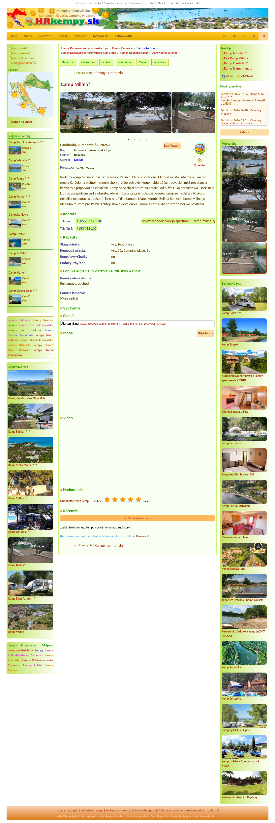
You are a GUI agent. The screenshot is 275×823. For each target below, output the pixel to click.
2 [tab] (135, 140)
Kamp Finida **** (19, 431)
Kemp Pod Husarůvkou (236, 506)
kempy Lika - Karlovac (25, 330)
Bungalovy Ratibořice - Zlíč (238, 474)
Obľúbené (247, 76)
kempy (13, 325)
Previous (62, 114)
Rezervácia (124, 62)
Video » (244, 132)
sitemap (126, 810)
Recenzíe (45, 36)
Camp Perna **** (19, 196)
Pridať (229, 76)
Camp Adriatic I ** (19, 532)
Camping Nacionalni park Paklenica (241, 99)
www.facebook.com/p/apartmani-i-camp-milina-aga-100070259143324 (194, 221)
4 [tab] (146, 140)
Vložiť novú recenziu (137, 519)
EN (244, 36)
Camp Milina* (16, 565)
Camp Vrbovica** (19, 160)
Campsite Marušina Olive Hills (26, 398)
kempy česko (71, 816)
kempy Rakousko (191, 816)
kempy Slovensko (22, 58)
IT (254, 36)
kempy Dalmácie (19, 320)
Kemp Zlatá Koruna (233, 569)
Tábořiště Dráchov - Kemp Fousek (242, 600)
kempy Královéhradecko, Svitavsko (31, 653)
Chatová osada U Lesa (235, 411)
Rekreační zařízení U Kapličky (240, 797)
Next (212, 114)
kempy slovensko (114, 816)
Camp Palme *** (19, 178)
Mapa (28, 36)
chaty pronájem (140, 816)
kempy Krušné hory (21, 650)
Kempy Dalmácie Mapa (134, 53)
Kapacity (67, 62)
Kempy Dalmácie (122, 48)
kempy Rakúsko (21, 53)
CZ (225, 36)
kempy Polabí (32, 665)
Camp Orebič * (18, 234)
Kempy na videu (21, 122)
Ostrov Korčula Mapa (165, 53)
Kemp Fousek (230, 344)
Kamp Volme (16, 632)
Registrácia (112, 810)
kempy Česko (19, 48)
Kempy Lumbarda (109, 72)
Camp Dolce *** (232, 313)
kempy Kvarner (43, 320)
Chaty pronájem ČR (23, 63)
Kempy (61, 810)
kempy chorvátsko (209, 816)
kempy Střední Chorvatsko (36, 325)
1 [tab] (129, 140)
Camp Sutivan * (17, 498)
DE (234, 36)
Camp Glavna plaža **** (24, 291)
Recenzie (159, 62)
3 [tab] (140, 140)
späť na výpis (84, 73)
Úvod (13, 36)
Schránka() (123, 36)
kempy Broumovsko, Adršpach (31, 645)
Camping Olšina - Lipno (236, 730)
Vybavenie (87, 62)
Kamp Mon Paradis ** (21, 598)
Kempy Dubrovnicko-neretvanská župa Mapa (88, 53)
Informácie (100, 36)
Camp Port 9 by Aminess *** (26, 142)
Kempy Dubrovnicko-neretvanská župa (84, 48)
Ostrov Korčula (146, 48)
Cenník (106, 62)
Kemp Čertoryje (231, 443)
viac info (195, 3)
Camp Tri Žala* (18, 253)
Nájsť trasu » (172, 146)
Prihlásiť (81, 36)
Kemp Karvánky (231, 667)
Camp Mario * (17, 272)
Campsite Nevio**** (21, 214)
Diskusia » (142, 536)
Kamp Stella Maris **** (22, 465)
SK (263, 36)
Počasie (63, 36)
